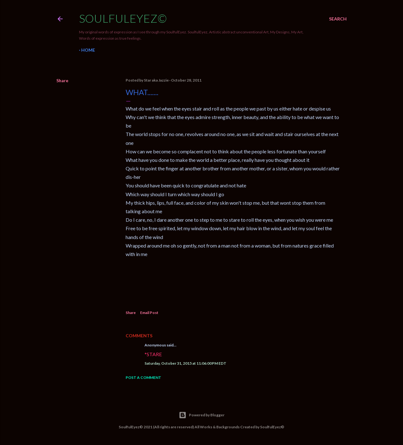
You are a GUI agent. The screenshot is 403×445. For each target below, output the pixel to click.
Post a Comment (143, 377)
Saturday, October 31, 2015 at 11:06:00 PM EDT (185, 363)
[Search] (338, 18)
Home (88, 50)
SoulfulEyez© (123, 18)
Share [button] (62, 80)
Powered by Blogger (201, 415)
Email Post (149, 312)
